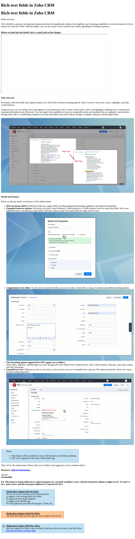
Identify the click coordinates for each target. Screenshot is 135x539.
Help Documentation (20, 470)
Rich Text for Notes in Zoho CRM (20, 531)
